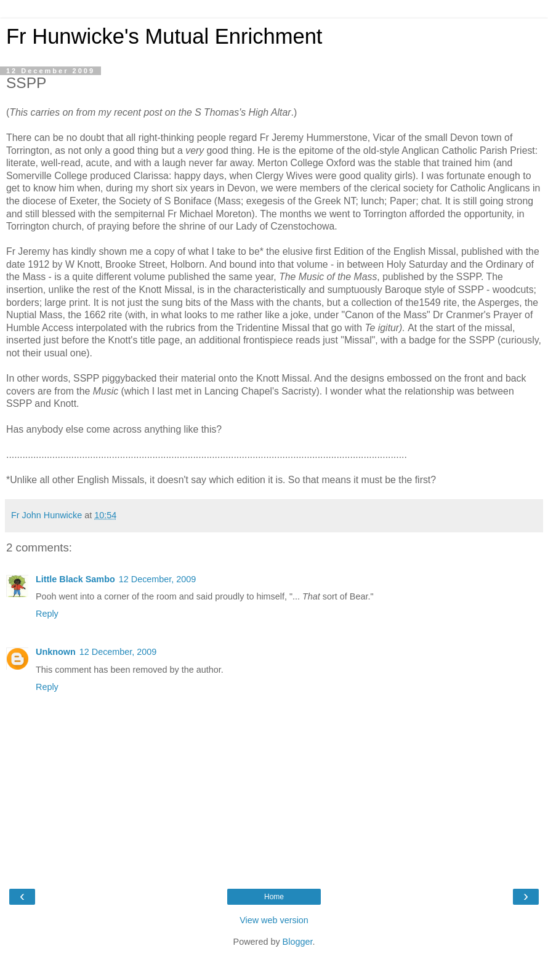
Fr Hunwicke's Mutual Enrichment (164, 36)
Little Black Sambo (75, 579)
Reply (47, 614)
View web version (274, 920)
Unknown (56, 652)
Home (274, 896)
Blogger (298, 942)
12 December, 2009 (157, 579)
